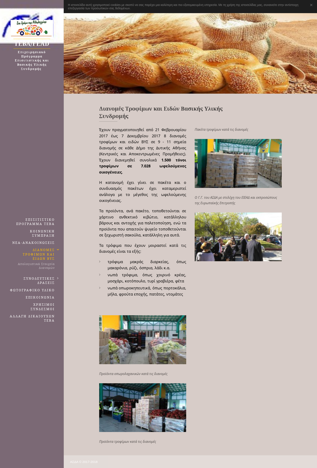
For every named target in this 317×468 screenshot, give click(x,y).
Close (312, 5)
